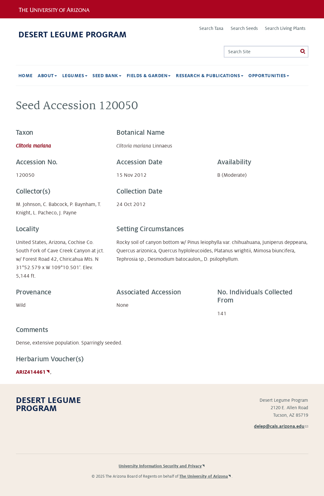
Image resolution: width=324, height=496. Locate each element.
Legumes (74, 75)
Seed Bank (106, 75)
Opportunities (268, 75)
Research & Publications (209, 75)
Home (25, 75)
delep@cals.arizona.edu (281, 426)
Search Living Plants (285, 28)
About (47, 75)
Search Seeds (244, 28)
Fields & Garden (149, 75)
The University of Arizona (203, 476)
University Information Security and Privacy (160, 466)
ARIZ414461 (31, 372)
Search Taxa (211, 28)
